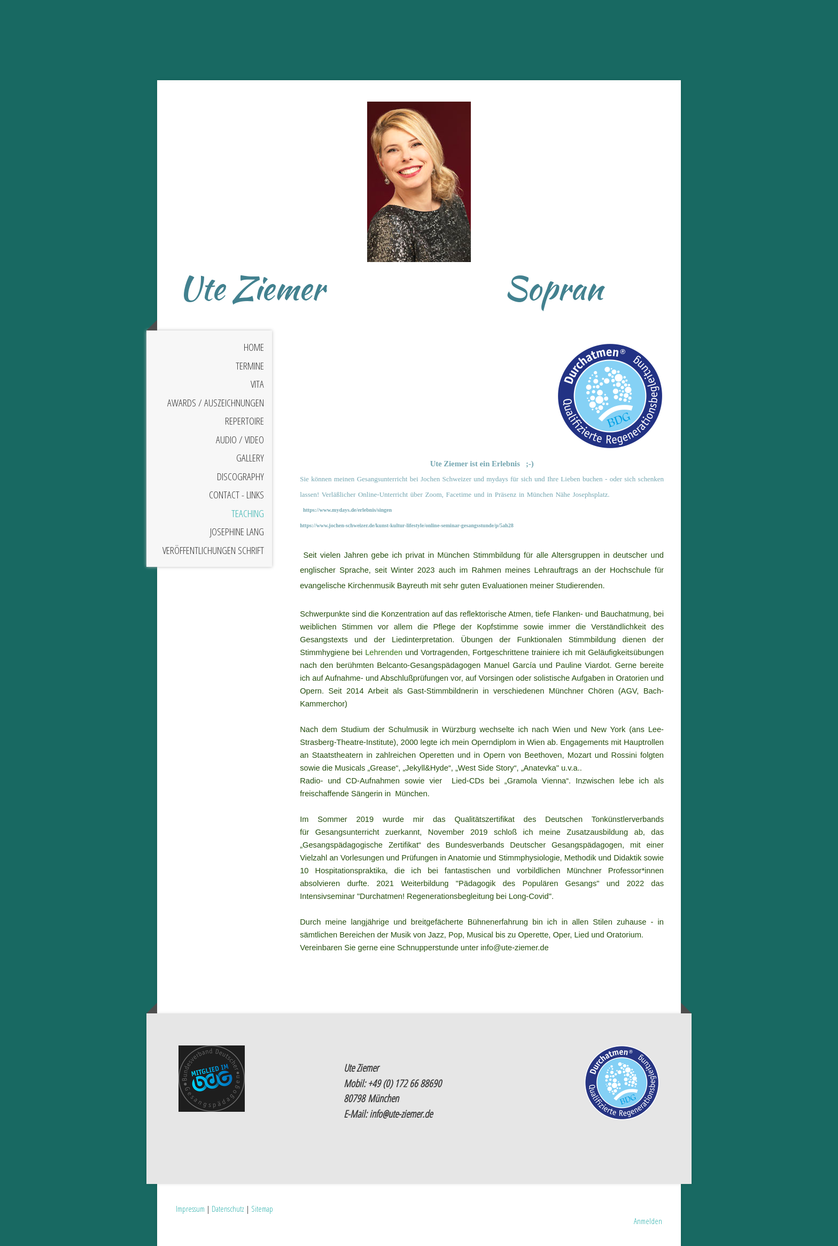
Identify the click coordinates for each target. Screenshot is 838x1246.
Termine (250, 366)
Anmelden (648, 1221)
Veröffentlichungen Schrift (213, 550)
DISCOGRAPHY (240, 476)
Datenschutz (228, 1208)
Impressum (190, 1208)
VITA (257, 384)
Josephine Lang (237, 532)
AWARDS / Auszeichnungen (215, 403)
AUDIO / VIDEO (240, 440)
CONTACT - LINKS (236, 495)
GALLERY (250, 458)
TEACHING (247, 513)
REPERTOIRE (244, 421)
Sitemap (262, 1208)
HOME (254, 347)
